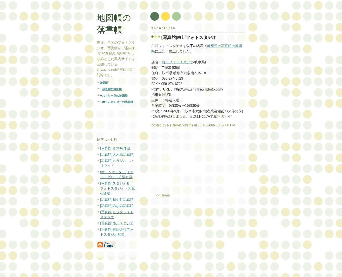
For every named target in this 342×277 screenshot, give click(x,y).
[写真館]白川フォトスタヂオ (189, 37)
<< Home (163, 195)
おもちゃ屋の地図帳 (115, 95)
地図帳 (104, 82)
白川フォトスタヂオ (177, 62)
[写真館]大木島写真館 (116, 154)
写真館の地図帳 (112, 89)
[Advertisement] (188, 162)
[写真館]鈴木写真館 (115, 148)
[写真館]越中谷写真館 (116, 199)
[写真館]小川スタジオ (116, 223)
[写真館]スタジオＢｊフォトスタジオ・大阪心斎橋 (117, 188)
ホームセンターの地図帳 (117, 102)
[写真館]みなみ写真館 (116, 206)
